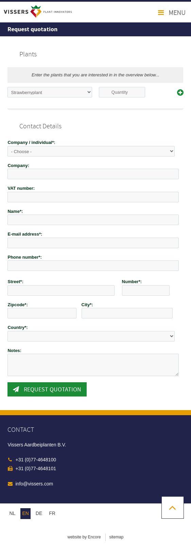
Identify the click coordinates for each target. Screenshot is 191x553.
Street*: (15, 281)
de (39, 513)
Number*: (132, 281)
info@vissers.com (34, 483)
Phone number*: (24, 257)
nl (12, 513)
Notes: (14, 350)
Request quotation (47, 389)
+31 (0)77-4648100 (35, 459)
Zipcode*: (17, 304)
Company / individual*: (31, 142)
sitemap (116, 537)
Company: (18, 165)
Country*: (17, 327)
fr (52, 513)
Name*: (15, 211)
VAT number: (21, 188)
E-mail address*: (24, 234)
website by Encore (84, 537)
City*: (87, 304)
